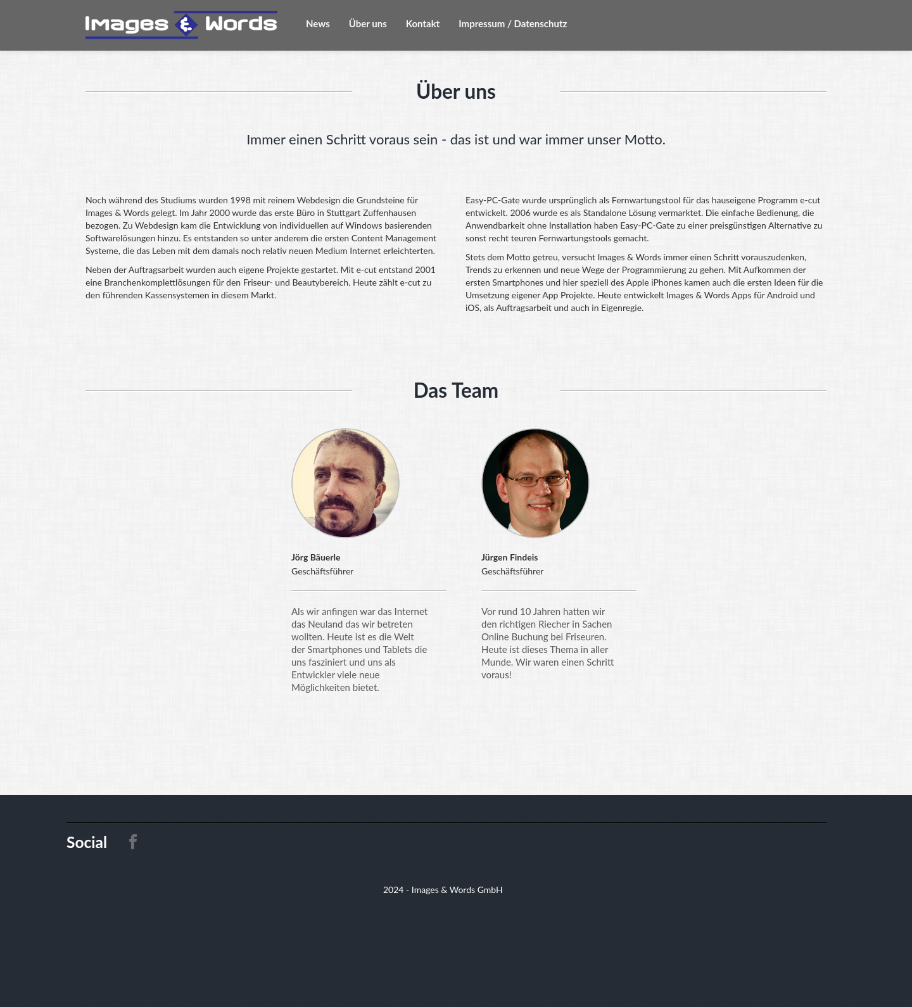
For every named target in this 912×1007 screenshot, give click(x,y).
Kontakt (423, 23)
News (318, 23)
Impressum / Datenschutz (513, 23)
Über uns (368, 23)
